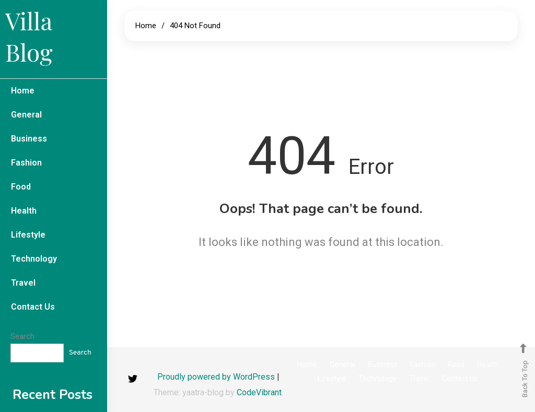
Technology (34, 259)
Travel (23, 283)
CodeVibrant (259, 392)
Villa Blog (28, 36)
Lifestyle (28, 235)
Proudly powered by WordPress (217, 377)
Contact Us (33, 307)
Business (29, 139)
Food (21, 187)
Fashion (26, 163)
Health (24, 211)
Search (22, 336)
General (26, 115)
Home (22, 91)
